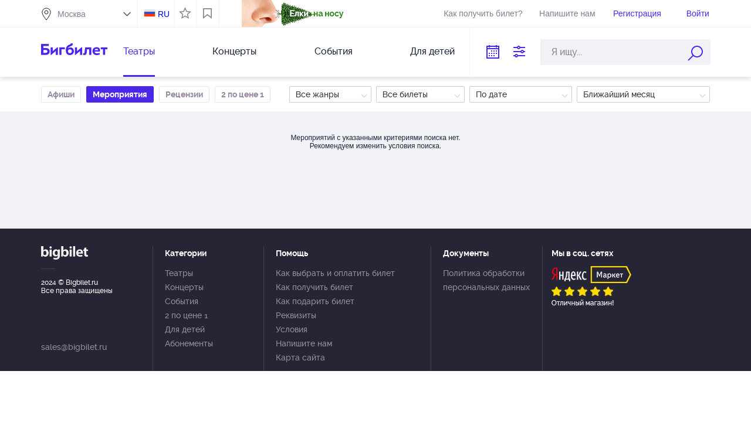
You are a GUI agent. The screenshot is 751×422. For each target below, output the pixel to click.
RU (164, 14)
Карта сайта (300, 357)
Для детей (432, 51)
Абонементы (189, 343)
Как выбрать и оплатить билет (335, 273)
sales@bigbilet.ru (74, 347)
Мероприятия (120, 94)
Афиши (61, 94)
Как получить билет (314, 287)
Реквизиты (296, 315)
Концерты (234, 51)
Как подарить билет (315, 301)
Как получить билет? (483, 13)
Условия (291, 329)
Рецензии (184, 94)
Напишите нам (567, 13)
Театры (139, 51)
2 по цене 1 (242, 94)
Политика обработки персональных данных (486, 280)
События (333, 51)
